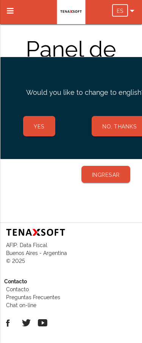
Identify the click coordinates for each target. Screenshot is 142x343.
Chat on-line (21, 304)
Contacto (17, 288)
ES (122, 10)
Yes (39, 126)
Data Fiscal (33, 244)
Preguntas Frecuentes (33, 296)
